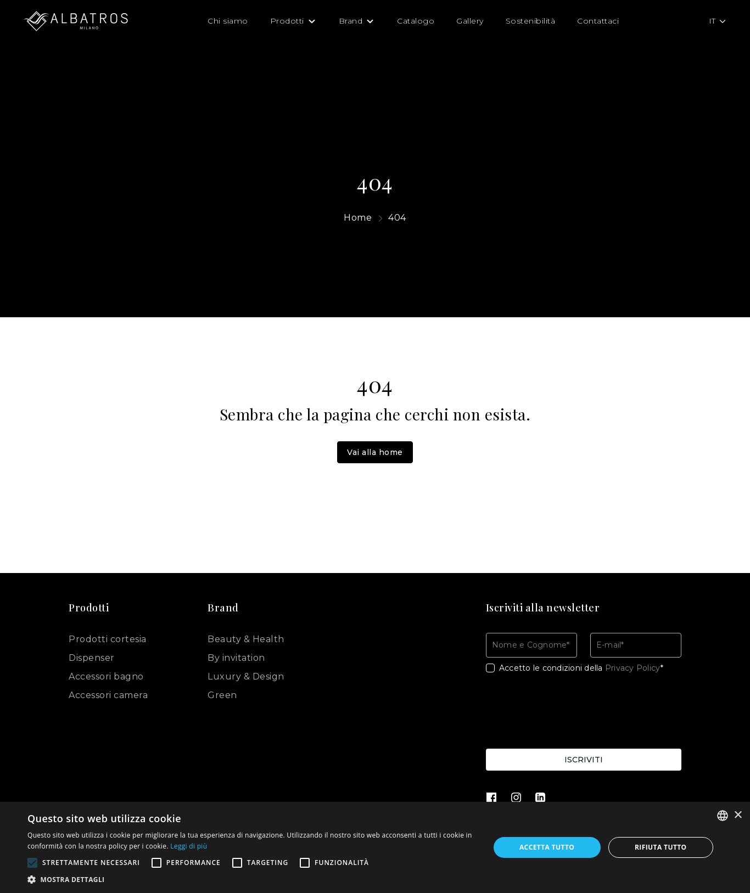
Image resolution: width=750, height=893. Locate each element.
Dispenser (92, 658)
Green (222, 695)
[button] (251, 879)
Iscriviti (583, 760)
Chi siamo (228, 21)
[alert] (375, 847)
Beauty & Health (246, 639)
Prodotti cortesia (108, 639)
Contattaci (598, 21)
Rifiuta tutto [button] (661, 847)
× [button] (738, 815)
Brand (351, 21)
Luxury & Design (246, 676)
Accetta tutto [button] (546, 847)
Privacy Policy (633, 668)
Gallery (470, 21)
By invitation (236, 658)
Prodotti (287, 21)
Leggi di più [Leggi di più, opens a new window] (188, 846)
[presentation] (569, 713)
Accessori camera (108, 695)
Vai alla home (375, 452)
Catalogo (415, 21)
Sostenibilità (531, 21)
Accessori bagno (106, 676)
